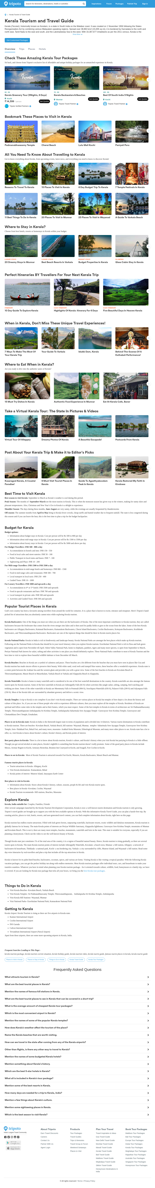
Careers (44, 1137)
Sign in (145, 4)
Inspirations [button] (97, 4)
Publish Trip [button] (132, 4)
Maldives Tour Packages (135, 1133)
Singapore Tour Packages (135, 1162)
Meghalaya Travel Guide (105, 1162)
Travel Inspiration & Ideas (106, 1133)
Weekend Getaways (78, 1148)
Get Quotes (44, 101)
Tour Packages (76, 1133)
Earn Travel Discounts (49, 1133)
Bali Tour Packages (133, 1137)
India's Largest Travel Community (15, 1132)
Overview (10, 49)
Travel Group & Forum (79, 1144)
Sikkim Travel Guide (104, 1165)
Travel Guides (75, 1137)
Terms (79, 1181)
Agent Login (45, 1148)
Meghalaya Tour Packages (136, 1151)
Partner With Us (47, 1144)
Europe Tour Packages (134, 1140)
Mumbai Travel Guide (104, 1144)
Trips (21, 49)
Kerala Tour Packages (95, 960)
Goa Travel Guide (103, 1137)
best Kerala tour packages (94, 871)
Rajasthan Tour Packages (135, 1155)
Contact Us (45, 1140)
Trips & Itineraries (77, 1140)
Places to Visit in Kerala (14, 960)
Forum (109, 4)
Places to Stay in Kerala (36, 960)
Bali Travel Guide (103, 1155)
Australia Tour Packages (135, 1158)
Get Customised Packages (17, 40)
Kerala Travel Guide (76, 960)
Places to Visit (75, 1151)
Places (31, 49)
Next (148, 80)
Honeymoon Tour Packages (136, 1165)
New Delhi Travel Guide (105, 1140)
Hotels (42, 49)
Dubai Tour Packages (133, 1144)
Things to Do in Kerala (56, 960)
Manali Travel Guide (104, 1148)
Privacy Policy (89, 1181)
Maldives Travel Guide (105, 1158)
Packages (119, 4)
